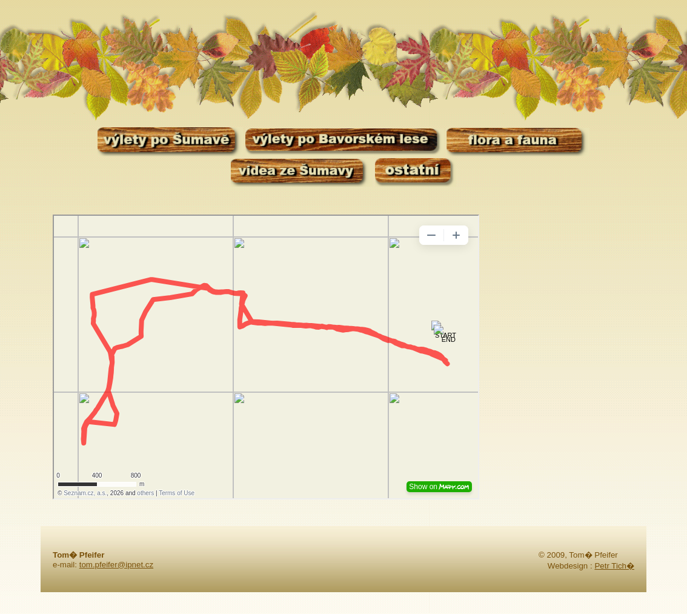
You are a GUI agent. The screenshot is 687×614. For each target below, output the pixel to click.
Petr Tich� (614, 565)
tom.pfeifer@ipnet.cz (116, 564)
